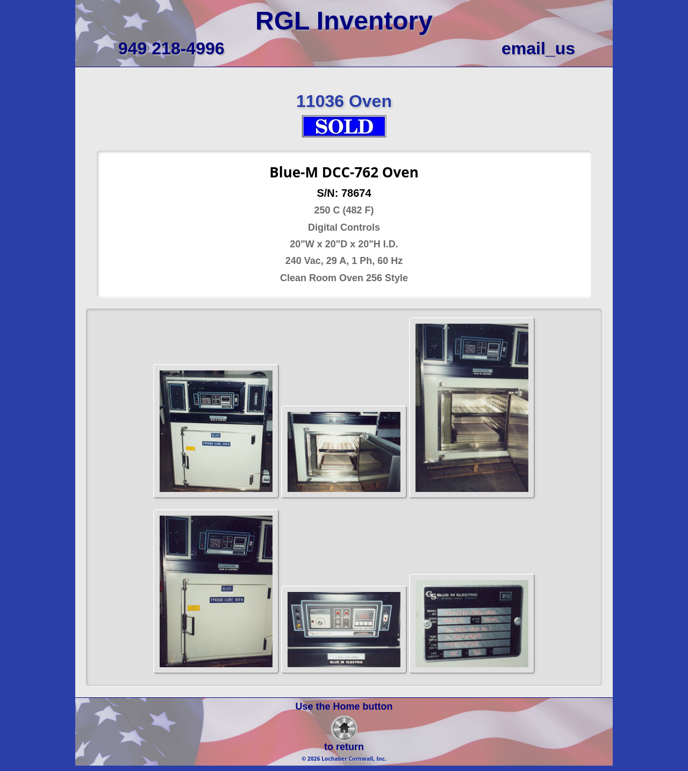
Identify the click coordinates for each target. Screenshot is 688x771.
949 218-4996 (171, 48)
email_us (538, 48)
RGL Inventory (344, 20)
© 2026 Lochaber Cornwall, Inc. (344, 758)
